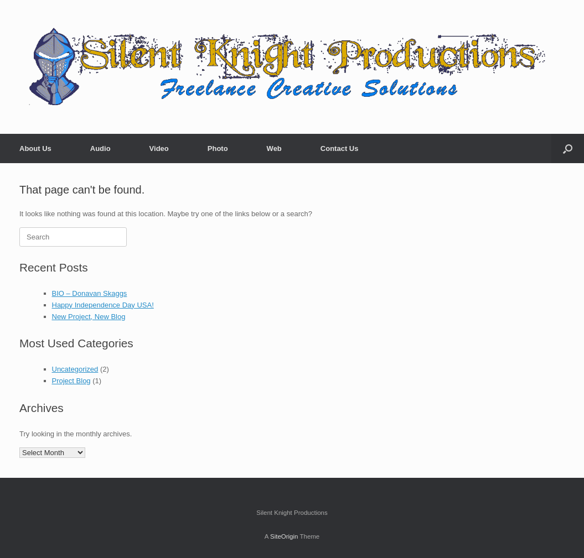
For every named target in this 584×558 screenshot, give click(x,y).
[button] (567, 148)
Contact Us (340, 148)
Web (274, 148)
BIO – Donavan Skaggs (89, 293)
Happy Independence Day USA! (103, 305)
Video (159, 148)
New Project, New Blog (89, 316)
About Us (35, 148)
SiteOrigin (284, 536)
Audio (100, 148)
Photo (218, 148)
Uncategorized (75, 369)
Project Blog (71, 381)
